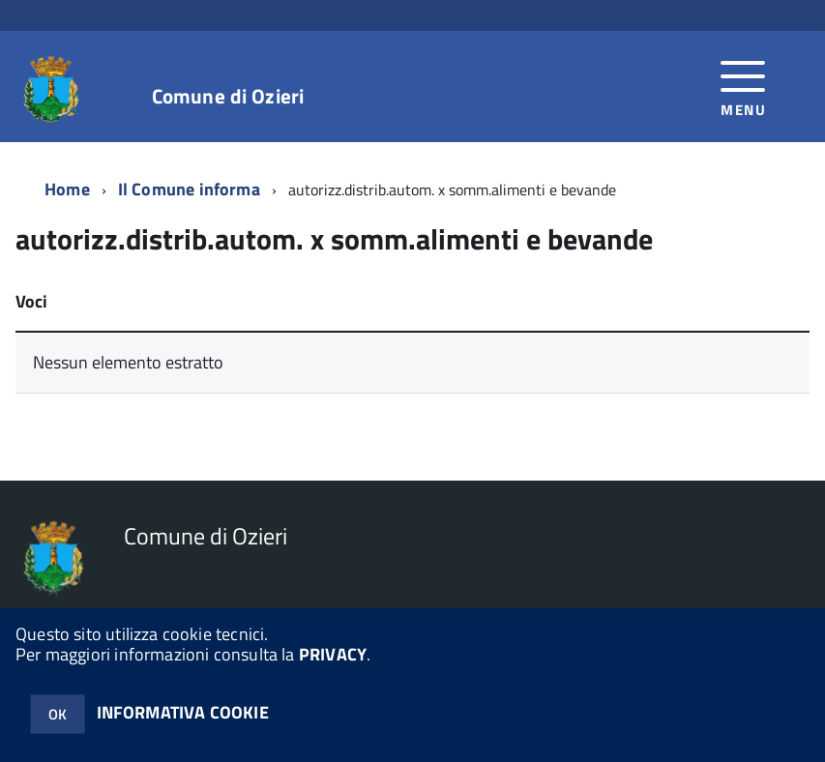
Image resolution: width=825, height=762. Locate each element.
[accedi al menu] (743, 86)
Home (67, 189)
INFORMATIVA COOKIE (183, 712)
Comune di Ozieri (228, 96)
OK (57, 714)
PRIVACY (333, 654)
